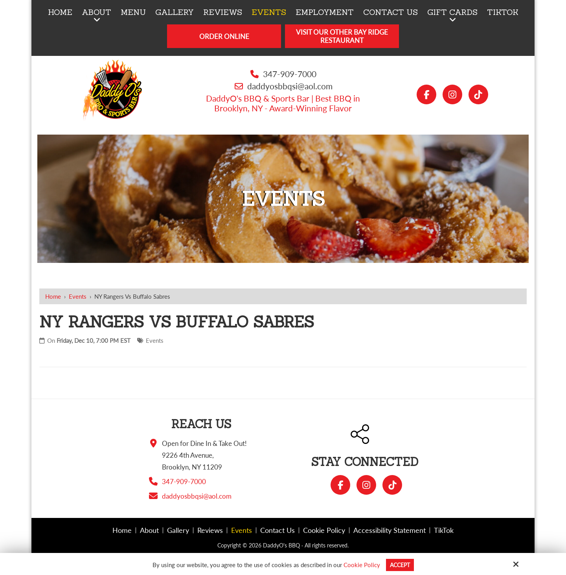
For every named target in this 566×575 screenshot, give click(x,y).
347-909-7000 (289, 74)
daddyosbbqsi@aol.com (290, 86)
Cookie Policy (360, 564)
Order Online (224, 36)
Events (77, 296)
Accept (400, 564)
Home (53, 296)
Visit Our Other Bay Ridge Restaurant (342, 36)
